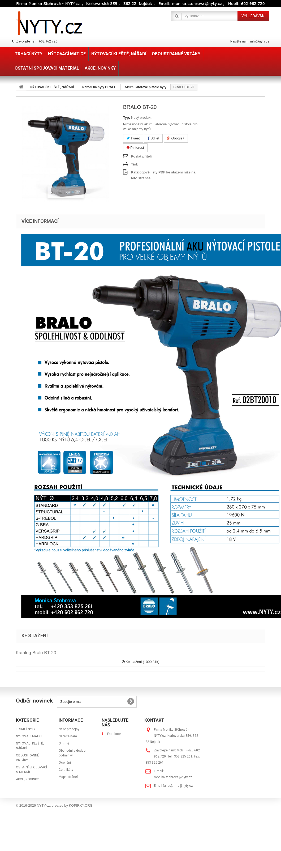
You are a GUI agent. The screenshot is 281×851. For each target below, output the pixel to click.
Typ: (126, 118)
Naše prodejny (69, 729)
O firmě (64, 743)
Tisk (134, 164)
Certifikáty (66, 770)
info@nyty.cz (183, 786)
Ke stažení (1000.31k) (140, 662)
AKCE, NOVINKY (27, 779)
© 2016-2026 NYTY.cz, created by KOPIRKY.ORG (54, 805)
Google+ (175, 138)
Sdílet (153, 138)
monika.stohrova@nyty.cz (173, 777)
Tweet (133, 138)
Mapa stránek (69, 777)
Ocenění (65, 762)
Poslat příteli (141, 156)
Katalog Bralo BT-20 (36, 652)
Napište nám (68, 736)
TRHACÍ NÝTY (26, 729)
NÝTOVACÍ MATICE (29, 736)
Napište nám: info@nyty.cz (249, 41)
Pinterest (135, 148)
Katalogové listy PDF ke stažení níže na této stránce (163, 175)
